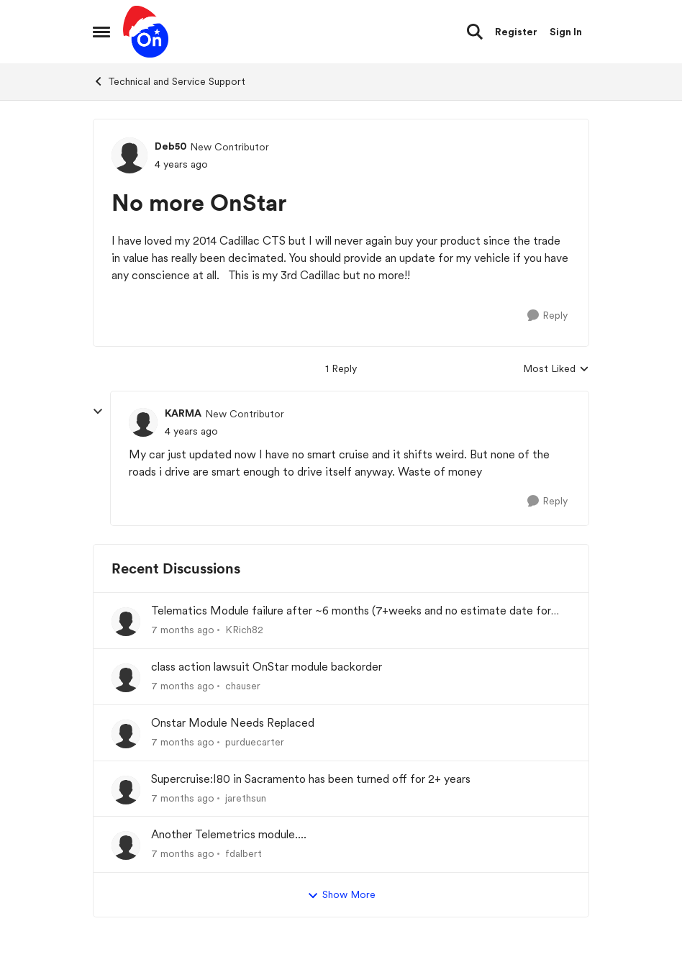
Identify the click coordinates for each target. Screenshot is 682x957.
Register (516, 31)
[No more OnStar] (191, 431)
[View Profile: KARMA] (143, 422)
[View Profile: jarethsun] (126, 790)
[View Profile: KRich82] (126, 621)
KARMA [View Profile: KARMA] (183, 413)
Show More (341, 895)
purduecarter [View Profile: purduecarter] (254, 742)
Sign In (566, 31)
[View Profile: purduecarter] (126, 734)
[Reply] (547, 315)
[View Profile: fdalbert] (126, 845)
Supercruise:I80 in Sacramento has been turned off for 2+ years (310, 779)
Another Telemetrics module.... (228, 834)
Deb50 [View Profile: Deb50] (170, 146)
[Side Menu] (101, 31)
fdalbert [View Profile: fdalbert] (243, 853)
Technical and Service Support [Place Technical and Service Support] (169, 81)
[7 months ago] (182, 630)
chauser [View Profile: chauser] (242, 685)
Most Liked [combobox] (556, 369)
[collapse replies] (97, 411)
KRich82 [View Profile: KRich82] (244, 629)
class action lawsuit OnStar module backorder (266, 666)
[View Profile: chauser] (126, 677)
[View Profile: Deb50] (129, 155)
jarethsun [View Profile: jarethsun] (245, 797)
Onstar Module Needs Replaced (232, 723)
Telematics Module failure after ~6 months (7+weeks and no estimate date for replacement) (351, 611)
